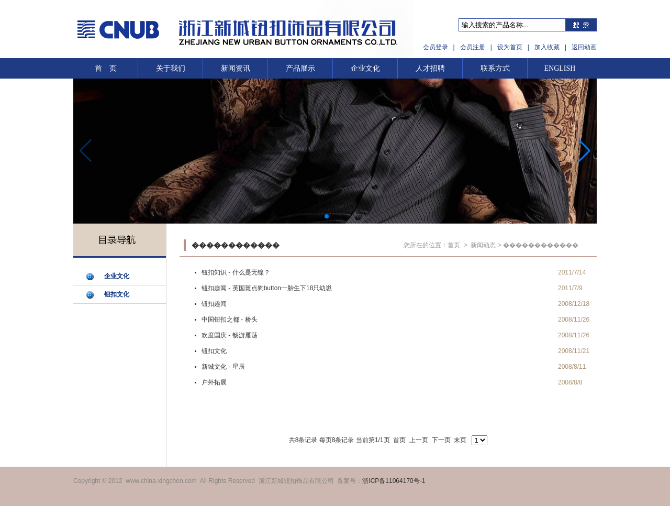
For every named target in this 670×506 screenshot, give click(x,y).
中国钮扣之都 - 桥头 (230, 319)
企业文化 (365, 68)
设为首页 (509, 47)
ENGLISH (560, 68)
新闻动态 (483, 245)
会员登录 (435, 47)
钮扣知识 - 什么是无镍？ (236, 272)
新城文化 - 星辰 (223, 366)
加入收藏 (547, 47)
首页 (454, 245)
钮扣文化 (116, 294)
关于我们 (170, 68)
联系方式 (495, 68)
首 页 (106, 68)
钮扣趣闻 (214, 303)
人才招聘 (430, 68)
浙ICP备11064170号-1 (393, 481)
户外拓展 (214, 382)
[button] (584, 150)
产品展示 (300, 68)
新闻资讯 (235, 68)
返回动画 (584, 47)
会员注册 (472, 47)
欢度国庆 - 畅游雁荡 (230, 335)
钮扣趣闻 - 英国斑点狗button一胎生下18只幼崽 (267, 288)
